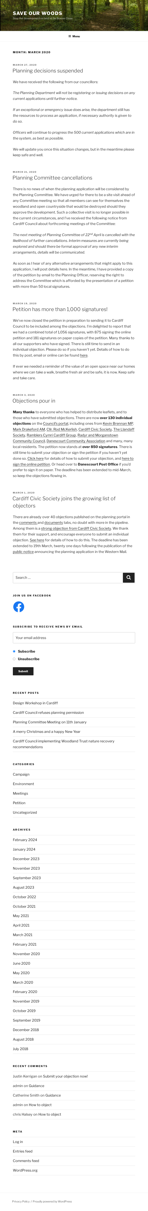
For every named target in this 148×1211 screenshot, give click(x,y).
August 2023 (23, 887)
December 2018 (26, 1030)
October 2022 (24, 897)
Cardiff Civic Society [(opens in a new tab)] (95, 429)
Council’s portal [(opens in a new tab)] (55, 423)
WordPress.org (25, 1170)
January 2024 (24, 849)
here (83, 355)
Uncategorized (25, 812)
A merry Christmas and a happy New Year (46, 732)
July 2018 (20, 1049)
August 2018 (23, 1039)
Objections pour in (33, 401)
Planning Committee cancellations (52, 178)
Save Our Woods (38, 13)
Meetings (20, 793)
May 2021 (21, 916)
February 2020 (25, 992)
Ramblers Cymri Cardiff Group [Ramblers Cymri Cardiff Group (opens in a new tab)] (51, 435)
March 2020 (23, 982)
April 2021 (21, 925)
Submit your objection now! (65, 1076)
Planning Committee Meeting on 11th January (50, 722)
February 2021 (24, 944)
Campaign (21, 774)
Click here (35, 458)
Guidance (36, 1086)
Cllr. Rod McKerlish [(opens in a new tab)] (62, 429)
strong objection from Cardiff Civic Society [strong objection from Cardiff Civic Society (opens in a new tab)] (76, 528)
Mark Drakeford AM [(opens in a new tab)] (29, 429)
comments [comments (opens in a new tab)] (28, 522)
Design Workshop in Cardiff (35, 703)
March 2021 (22, 935)
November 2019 (26, 1001)
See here (37, 540)
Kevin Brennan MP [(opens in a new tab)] (118, 423)
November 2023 (26, 868)
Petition (19, 803)
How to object (40, 1105)
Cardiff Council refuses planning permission (48, 713)
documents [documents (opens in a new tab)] (53, 522)
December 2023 (26, 859)
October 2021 (24, 906)
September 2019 (26, 1020)
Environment (23, 784)
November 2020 (26, 954)
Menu (74, 36)
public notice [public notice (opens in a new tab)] (23, 552)
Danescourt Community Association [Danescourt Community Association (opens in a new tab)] (76, 441)
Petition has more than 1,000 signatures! (59, 309)
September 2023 (27, 878)
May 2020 (21, 973)
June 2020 (21, 963)
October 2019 (24, 1011)
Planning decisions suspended (47, 71)
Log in (18, 1142)
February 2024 (25, 840)
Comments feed (26, 1161)
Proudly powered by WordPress (52, 1201)
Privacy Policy (21, 1201)
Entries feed (23, 1151)
